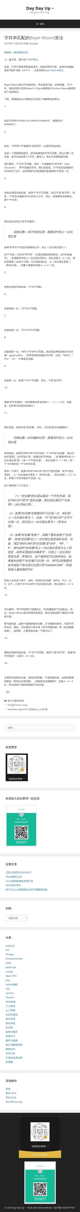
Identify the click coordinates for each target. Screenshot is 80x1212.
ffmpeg (10, 954)
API (7, 950)
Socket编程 (12, 984)
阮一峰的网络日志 (18, 52)
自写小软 (10, 1053)
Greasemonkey (14, 958)
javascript (11, 967)
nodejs (9, 971)
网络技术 (10, 1049)
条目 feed (11, 1093)
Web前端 (10, 1001)
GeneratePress (45, 1207)
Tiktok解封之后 (14, 876)
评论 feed (11, 1097)
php (8, 980)
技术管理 (10, 1018)
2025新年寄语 (13, 885)
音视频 (9, 1061)
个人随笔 (10, 1006)
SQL (8, 988)
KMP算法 (33, 59)
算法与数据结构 (15, 700)
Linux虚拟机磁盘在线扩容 (19, 881)
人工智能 (10, 1010)
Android (10, 945)
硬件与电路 (12, 1040)
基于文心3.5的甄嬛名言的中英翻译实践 (26, 889)
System (10, 993)
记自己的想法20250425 (18, 872)
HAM (8, 963)
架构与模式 (12, 1031)
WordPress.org (14, 1101)
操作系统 (10, 1023)
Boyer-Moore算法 (53, 70)
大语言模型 (12, 1014)
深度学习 (10, 1036)
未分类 (9, 1027)
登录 (8, 1088)
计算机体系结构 (14, 1057)
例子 (40, 99)
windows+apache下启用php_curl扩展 (27, 709)
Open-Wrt (11, 975)
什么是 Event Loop (17, 705)
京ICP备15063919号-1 (64, 1207)
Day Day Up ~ (40, 8)
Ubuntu (10, 997)
